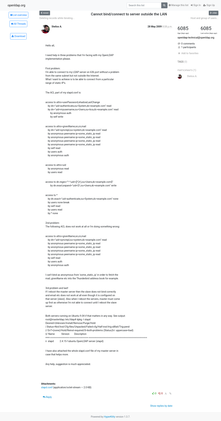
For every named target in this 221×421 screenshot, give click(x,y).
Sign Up (209, 5)
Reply (47, 397)
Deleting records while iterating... (56, 18)
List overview (18, 15)
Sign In (196, 5)
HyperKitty (109, 416)
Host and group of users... (204, 18)
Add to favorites (187, 53)
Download (18, 36)
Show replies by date (161, 405)
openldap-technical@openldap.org (195, 37)
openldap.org (16, 5)
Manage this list (178, 5)
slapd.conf (46, 387)
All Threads (18, 23)
